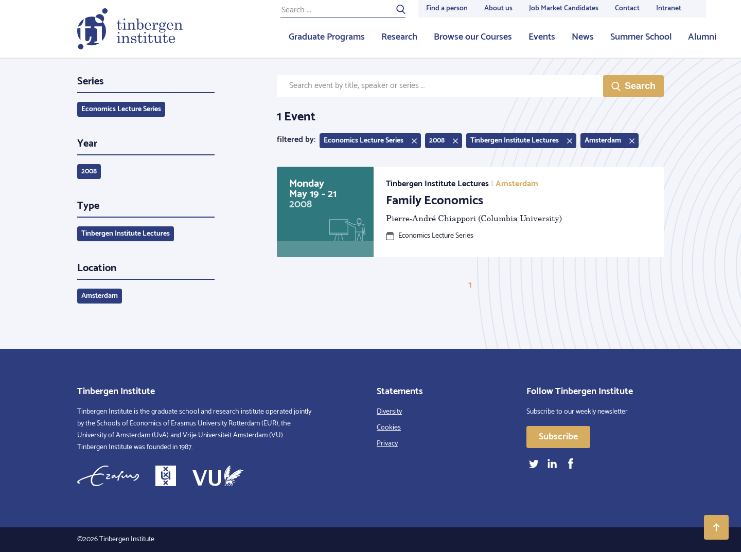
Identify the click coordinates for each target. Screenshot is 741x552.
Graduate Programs (327, 37)
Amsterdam (99, 296)
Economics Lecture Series (121, 109)
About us (498, 8)
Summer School (641, 37)
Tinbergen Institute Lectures (125, 234)
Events (541, 37)
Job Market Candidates (563, 8)
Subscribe (558, 436)
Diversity (389, 412)
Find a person (447, 8)
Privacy (387, 444)
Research (399, 37)
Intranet (668, 8)
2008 (89, 171)
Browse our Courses (473, 37)
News (583, 37)
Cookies (389, 428)
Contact (627, 8)
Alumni (702, 37)
